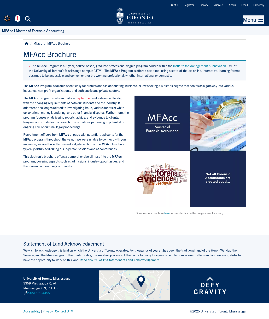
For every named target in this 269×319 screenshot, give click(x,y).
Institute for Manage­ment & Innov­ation (199, 66)
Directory (258, 5)
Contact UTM (64, 311)
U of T (174, 5)
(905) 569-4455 (38, 293)
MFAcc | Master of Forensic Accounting (33, 30)
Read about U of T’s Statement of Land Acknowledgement (119, 260)
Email (244, 5)
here (167, 213)
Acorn (232, 5)
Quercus (218, 5)
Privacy (48, 311)
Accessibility (31, 311)
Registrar (189, 5)
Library (204, 5)
